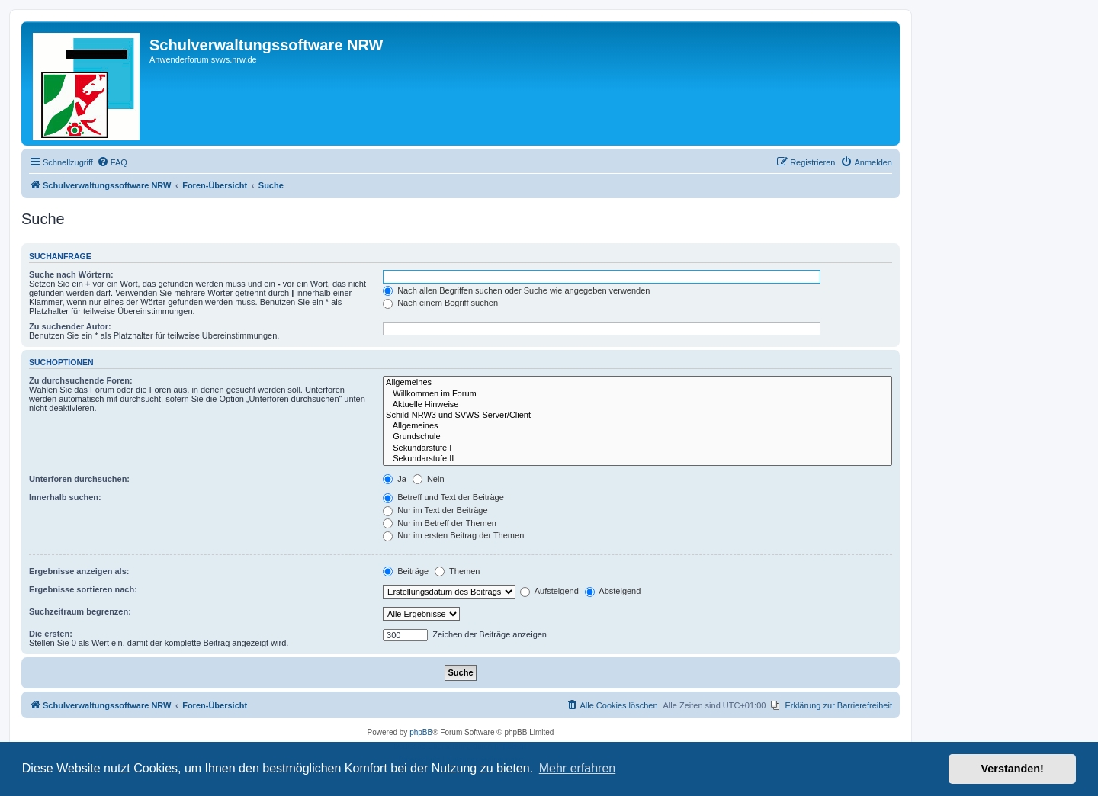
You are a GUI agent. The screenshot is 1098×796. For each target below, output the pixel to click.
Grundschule (637, 437)
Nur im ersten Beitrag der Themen (453, 535)
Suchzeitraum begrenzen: (80, 611)
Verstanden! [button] (1012, 768)
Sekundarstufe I (637, 448)
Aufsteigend (549, 590)
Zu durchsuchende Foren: (81, 380)
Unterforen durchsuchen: (79, 478)
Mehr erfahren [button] (577, 768)
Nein (429, 478)
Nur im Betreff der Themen (439, 523)
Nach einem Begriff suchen (440, 302)
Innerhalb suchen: (65, 497)
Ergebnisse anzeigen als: (79, 571)
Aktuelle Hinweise (637, 405)
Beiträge (406, 571)
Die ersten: (50, 633)
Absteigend (613, 590)
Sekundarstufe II (637, 459)
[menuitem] (112, 162)
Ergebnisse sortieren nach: (83, 589)
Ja (394, 478)
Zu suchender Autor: (70, 326)
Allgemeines (637, 382)
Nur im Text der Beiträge (435, 510)
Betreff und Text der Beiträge (443, 497)
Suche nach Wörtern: (71, 274)
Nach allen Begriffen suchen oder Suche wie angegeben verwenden (516, 290)
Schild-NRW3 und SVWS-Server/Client (637, 415)
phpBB (420, 732)
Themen (457, 571)
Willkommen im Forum (637, 394)
